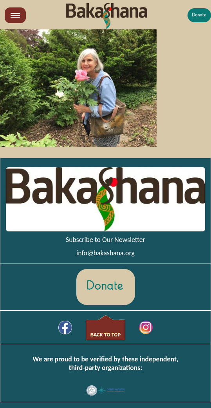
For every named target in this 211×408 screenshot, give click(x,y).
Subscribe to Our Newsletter (105, 239)
